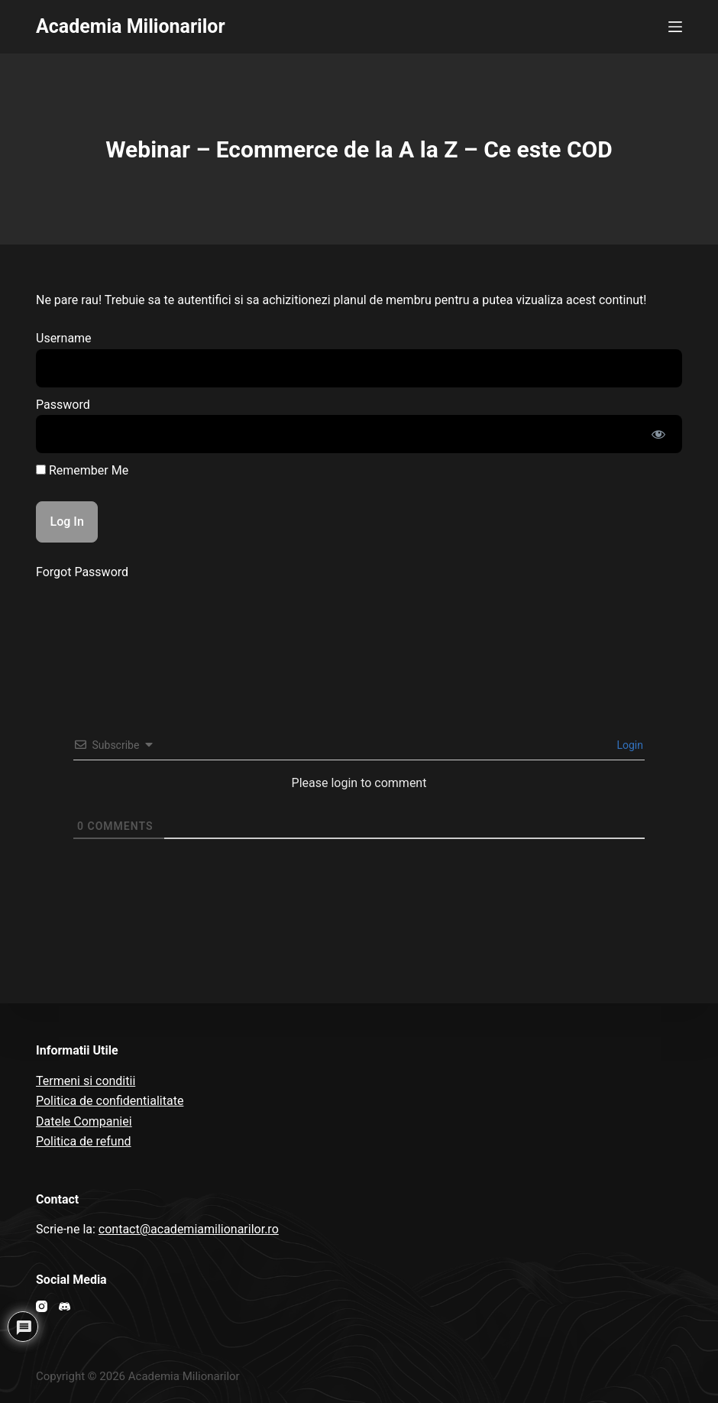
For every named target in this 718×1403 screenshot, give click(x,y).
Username (64, 338)
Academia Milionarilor (130, 26)
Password (63, 404)
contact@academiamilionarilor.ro (189, 1229)
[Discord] (64, 1306)
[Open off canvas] (675, 27)
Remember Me (82, 470)
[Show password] (658, 434)
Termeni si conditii (85, 1081)
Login (628, 745)
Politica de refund (83, 1141)
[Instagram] (41, 1306)
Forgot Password (82, 572)
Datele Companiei (84, 1121)
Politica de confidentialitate (109, 1101)
